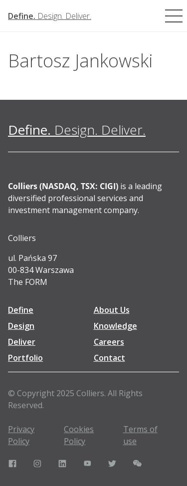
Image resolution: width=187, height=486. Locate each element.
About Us (112, 309)
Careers (109, 341)
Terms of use (140, 435)
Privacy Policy (21, 435)
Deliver (21, 341)
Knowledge (115, 325)
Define (20, 309)
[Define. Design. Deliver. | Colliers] (49, 16)
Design (21, 325)
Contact (109, 357)
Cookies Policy (79, 435)
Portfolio (25, 357)
